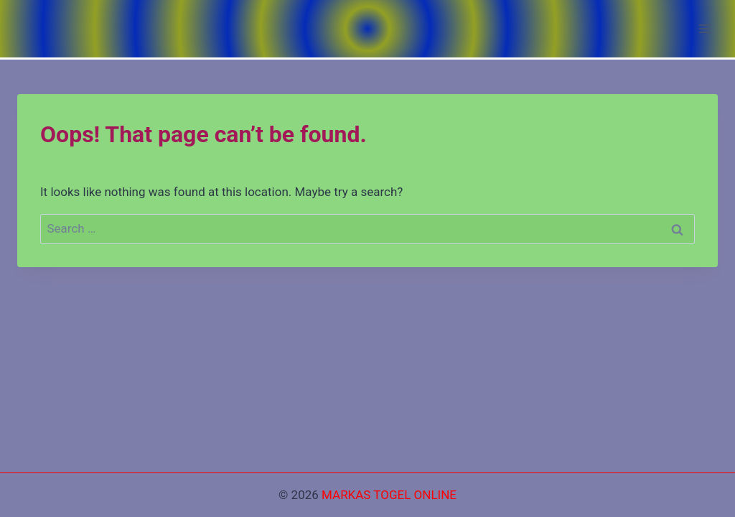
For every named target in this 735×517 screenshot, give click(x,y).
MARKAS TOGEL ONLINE (389, 495)
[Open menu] (704, 28)
